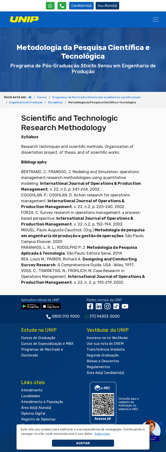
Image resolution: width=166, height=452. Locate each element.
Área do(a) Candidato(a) (105, 373)
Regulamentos (98, 367)
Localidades (30, 396)
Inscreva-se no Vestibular (107, 338)
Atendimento (31, 390)
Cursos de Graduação (38, 338)
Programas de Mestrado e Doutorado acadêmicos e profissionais (96, 97)
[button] (102, 433)
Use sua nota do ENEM (105, 344)
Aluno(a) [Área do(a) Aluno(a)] (107, 6)
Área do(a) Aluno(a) (36, 408)
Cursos (42, 97)
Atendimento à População (42, 402)
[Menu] (155, 19)
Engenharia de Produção (25, 102)
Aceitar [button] (83, 443)
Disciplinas (55, 102)
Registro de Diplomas (38, 419)
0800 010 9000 (66, 316)
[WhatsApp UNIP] (50, 5)
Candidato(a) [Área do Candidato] (81, 6)
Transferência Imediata (105, 349)
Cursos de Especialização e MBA (47, 344)
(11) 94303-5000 (105, 316)
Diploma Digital (33, 414)
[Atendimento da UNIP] (62, 5)
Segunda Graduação (103, 355)
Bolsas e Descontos (103, 361)
